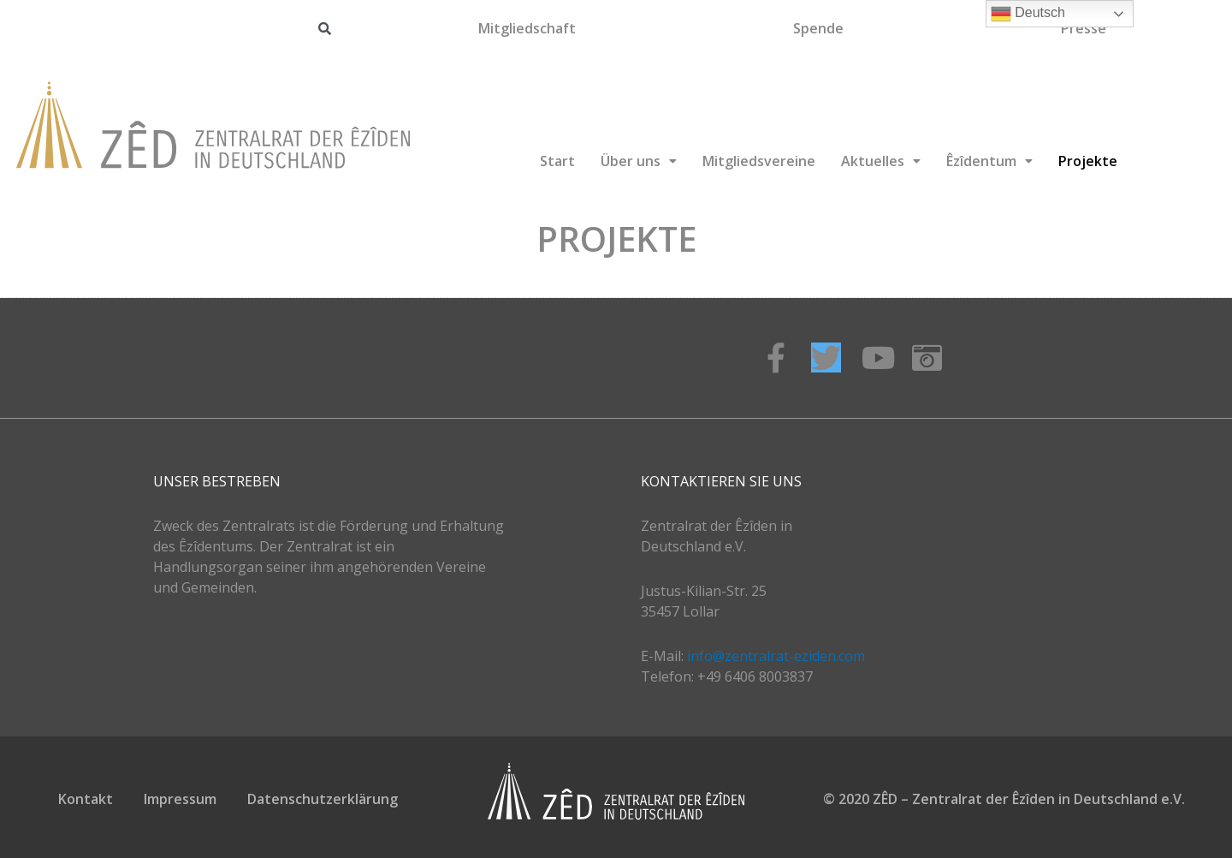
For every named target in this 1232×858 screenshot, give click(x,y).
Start (557, 161)
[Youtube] (876, 357)
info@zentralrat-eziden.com (776, 655)
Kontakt (85, 799)
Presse (1083, 28)
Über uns (639, 161)
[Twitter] (826, 357)
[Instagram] (927, 357)
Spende (818, 28)
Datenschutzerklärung (322, 799)
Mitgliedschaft (527, 28)
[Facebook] (776, 357)
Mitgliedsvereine (758, 161)
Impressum (180, 799)
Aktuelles (881, 161)
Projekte (1087, 161)
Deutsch (1028, 13)
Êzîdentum (989, 161)
